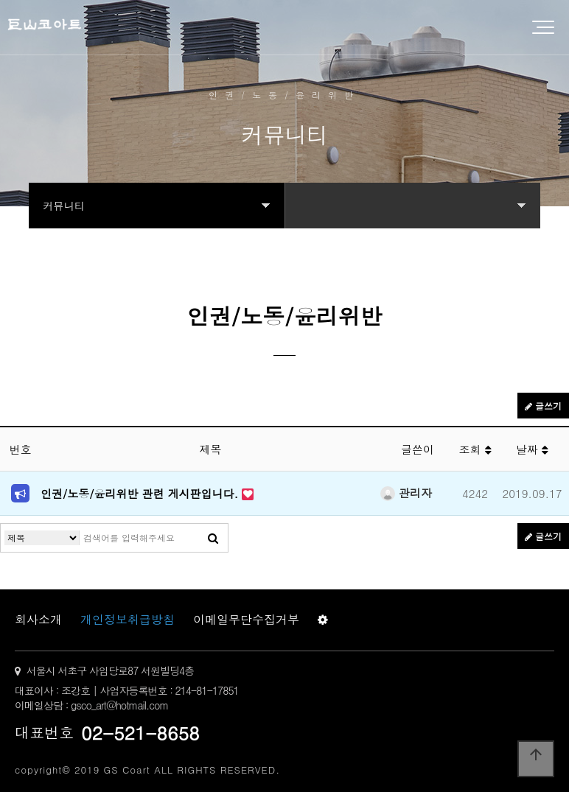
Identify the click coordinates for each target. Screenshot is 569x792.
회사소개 (38, 619)
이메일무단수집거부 (246, 619)
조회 (474, 449)
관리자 (406, 492)
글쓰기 (543, 405)
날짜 (532, 449)
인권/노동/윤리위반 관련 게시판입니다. (141, 493)
